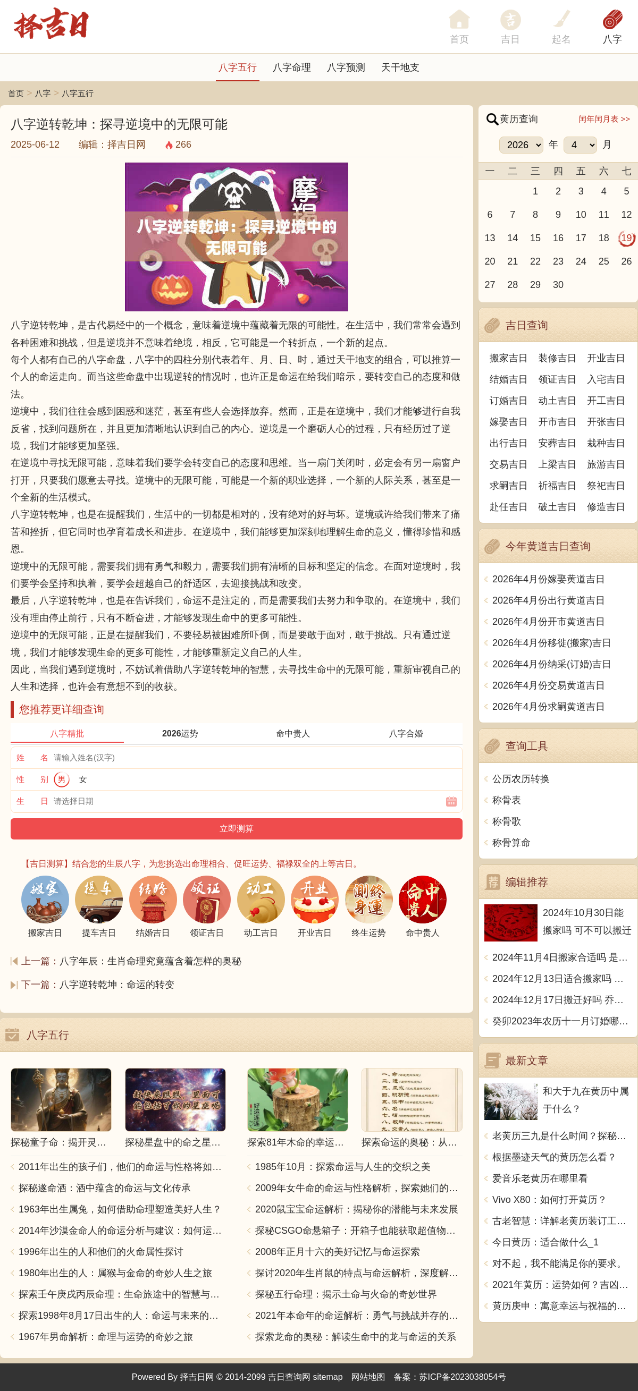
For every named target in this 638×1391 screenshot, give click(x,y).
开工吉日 (606, 400)
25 (604, 261)
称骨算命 (511, 842)
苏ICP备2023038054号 (463, 1376)
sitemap (328, 1376)
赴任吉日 (509, 507)
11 (604, 214)
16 (558, 238)
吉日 (510, 39)
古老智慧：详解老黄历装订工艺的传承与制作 (562, 1221)
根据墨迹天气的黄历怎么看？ (554, 1157)
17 (581, 238)
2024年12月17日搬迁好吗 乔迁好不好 (562, 1000)
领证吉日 (558, 379)
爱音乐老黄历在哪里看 (540, 1178)
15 (535, 238)
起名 (561, 39)
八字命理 (292, 67)
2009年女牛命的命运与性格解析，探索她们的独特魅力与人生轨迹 (359, 1188)
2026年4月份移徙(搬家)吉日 (551, 643)
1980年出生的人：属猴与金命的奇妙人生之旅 (115, 1273)
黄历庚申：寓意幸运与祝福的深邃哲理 (562, 1306)
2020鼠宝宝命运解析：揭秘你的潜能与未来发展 (356, 1209)
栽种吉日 (606, 443)
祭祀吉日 (606, 485)
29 (535, 284)
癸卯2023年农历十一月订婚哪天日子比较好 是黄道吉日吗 (562, 1021)
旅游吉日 (606, 464)
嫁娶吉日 (509, 422)
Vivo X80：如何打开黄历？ (549, 1199)
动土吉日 (558, 400)
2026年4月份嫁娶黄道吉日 (548, 579)
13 (489, 238)
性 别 (32, 779)
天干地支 (400, 67)
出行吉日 (509, 443)
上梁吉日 (558, 464)
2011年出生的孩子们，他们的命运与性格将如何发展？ (122, 1166)
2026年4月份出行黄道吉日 (548, 600)
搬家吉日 (509, 358)
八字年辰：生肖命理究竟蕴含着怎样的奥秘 (150, 961)
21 (512, 261)
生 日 (32, 800)
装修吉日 (558, 358)
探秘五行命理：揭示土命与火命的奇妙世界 (346, 1294)
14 (512, 238)
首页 (16, 93)
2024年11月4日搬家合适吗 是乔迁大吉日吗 (562, 957)
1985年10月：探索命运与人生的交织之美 (343, 1166)
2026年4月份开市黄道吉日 (548, 621)
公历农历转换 (521, 779)
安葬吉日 (558, 443)
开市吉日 (558, 422)
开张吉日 (606, 422)
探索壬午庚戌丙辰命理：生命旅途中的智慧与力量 (122, 1294)
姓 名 (32, 757)
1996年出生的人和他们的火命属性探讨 (101, 1251)
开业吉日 (606, 358)
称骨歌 (506, 821)
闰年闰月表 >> (604, 118)
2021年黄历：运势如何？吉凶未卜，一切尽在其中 (562, 1284)
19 (627, 238)
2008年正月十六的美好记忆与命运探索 (337, 1251)
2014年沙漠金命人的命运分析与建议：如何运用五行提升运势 (122, 1230)
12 (627, 214)
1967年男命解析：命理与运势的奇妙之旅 (106, 1336)
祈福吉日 (558, 485)
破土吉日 (558, 507)
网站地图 (368, 1376)
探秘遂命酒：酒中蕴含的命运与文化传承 (105, 1188)
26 (627, 261)
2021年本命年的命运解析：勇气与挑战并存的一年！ (359, 1315)
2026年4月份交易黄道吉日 (548, 685)
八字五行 (238, 67)
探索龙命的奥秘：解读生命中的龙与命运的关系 (355, 1336)
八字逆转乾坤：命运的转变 (117, 984)
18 (604, 238)
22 (535, 261)
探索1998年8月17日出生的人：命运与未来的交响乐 (122, 1315)
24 (581, 261)
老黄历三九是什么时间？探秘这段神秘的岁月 (562, 1136)
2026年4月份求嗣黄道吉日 (548, 706)
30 (558, 284)
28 (512, 284)
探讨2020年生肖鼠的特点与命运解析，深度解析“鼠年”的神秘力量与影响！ (359, 1273)
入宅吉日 (606, 379)
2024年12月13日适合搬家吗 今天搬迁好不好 (562, 978)
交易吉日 (509, 464)
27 (489, 284)
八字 (612, 39)
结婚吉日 (509, 379)
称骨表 (506, 800)
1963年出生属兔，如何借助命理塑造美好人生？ (120, 1209)
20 (489, 261)
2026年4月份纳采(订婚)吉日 (551, 664)
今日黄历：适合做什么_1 (545, 1242)
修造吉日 (606, 507)
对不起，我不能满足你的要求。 (559, 1263)
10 (581, 214)
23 (558, 261)
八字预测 (346, 67)
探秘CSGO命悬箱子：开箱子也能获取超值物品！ (359, 1230)
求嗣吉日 (509, 485)
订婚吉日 (509, 400)
